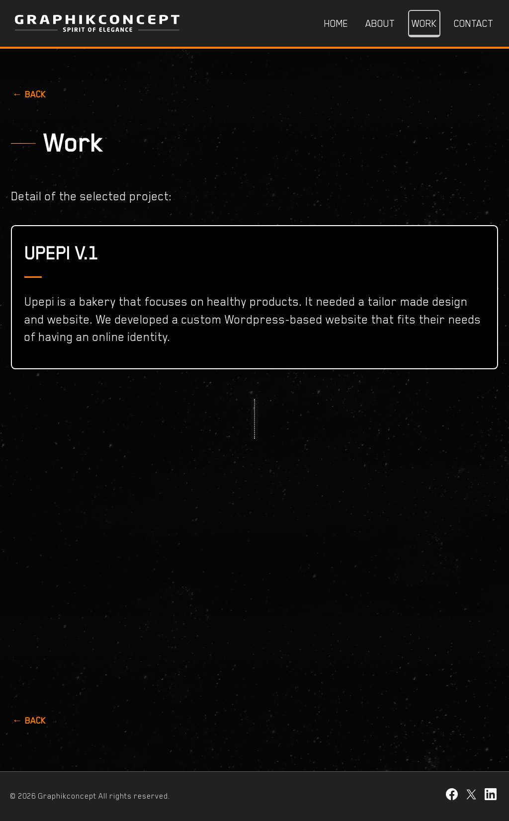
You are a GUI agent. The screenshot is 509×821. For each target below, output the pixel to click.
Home (336, 23)
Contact (473, 23)
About (380, 23)
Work (424, 23)
